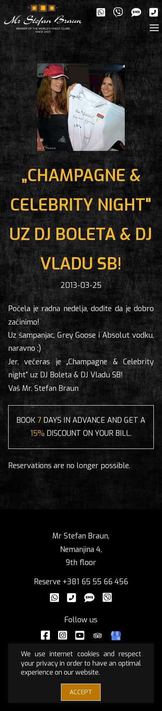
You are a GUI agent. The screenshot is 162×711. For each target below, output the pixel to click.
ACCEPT (81, 692)
